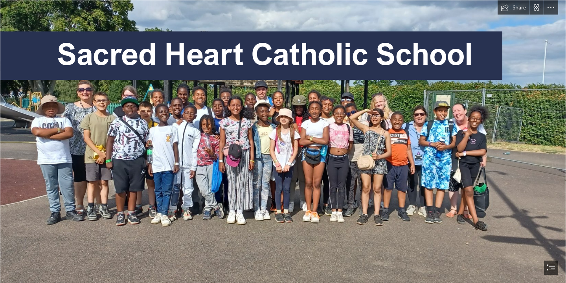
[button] (513, 7)
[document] (283, 141)
